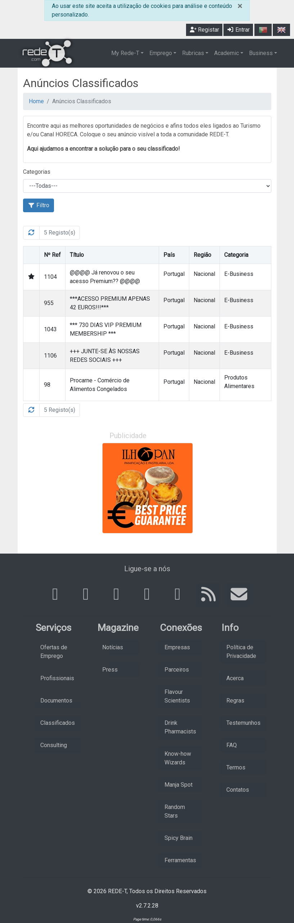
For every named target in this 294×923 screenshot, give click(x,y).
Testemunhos (243, 722)
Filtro (38, 205)
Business (261, 53)
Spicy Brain (178, 838)
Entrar (238, 29)
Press (110, 669)
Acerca (235, 678)
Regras (235, 700)
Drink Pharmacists (180, 727)
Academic (226, 53)
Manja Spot (178, 784)
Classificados (57, 722)
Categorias (36, 171)
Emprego (160, 53)
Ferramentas (180, 860)
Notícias (112, 647)
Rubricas (193, 53)
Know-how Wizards (177, 758)
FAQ (231, 745)
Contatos (237, 789)
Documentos (56, 700)
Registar (204, 29)
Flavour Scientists (177, 696)
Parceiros (176, 669)
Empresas (177, 647)
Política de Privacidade (241, 651)
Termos (235, 767)
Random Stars (174, 811)
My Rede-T (125, 53)
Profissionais (57, 678)
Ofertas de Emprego (53, 651)
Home (36, 101)
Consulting (53, 745)
